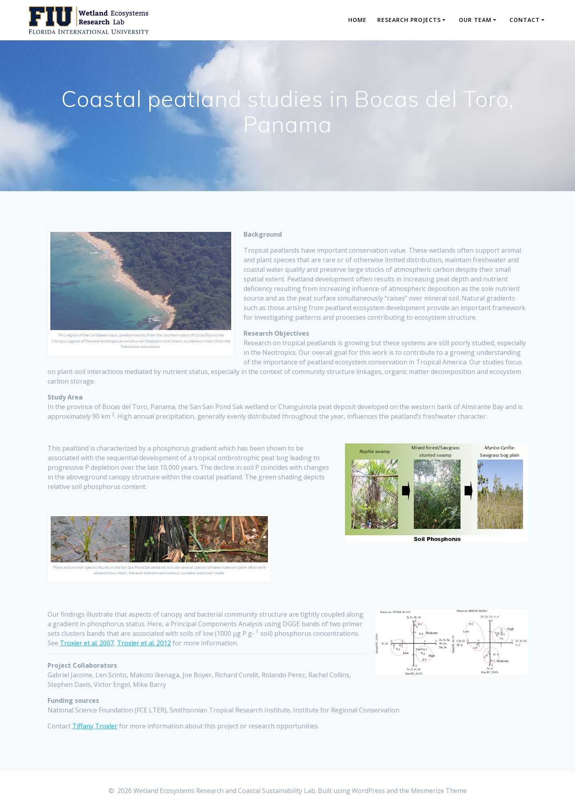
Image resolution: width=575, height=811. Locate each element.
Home (357, 20)
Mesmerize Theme (439, 790)
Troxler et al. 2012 (144, 643)
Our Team (475, 20)
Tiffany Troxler (94, 726)
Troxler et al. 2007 (87, 643)
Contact (525, 20)
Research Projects (409, 20)
